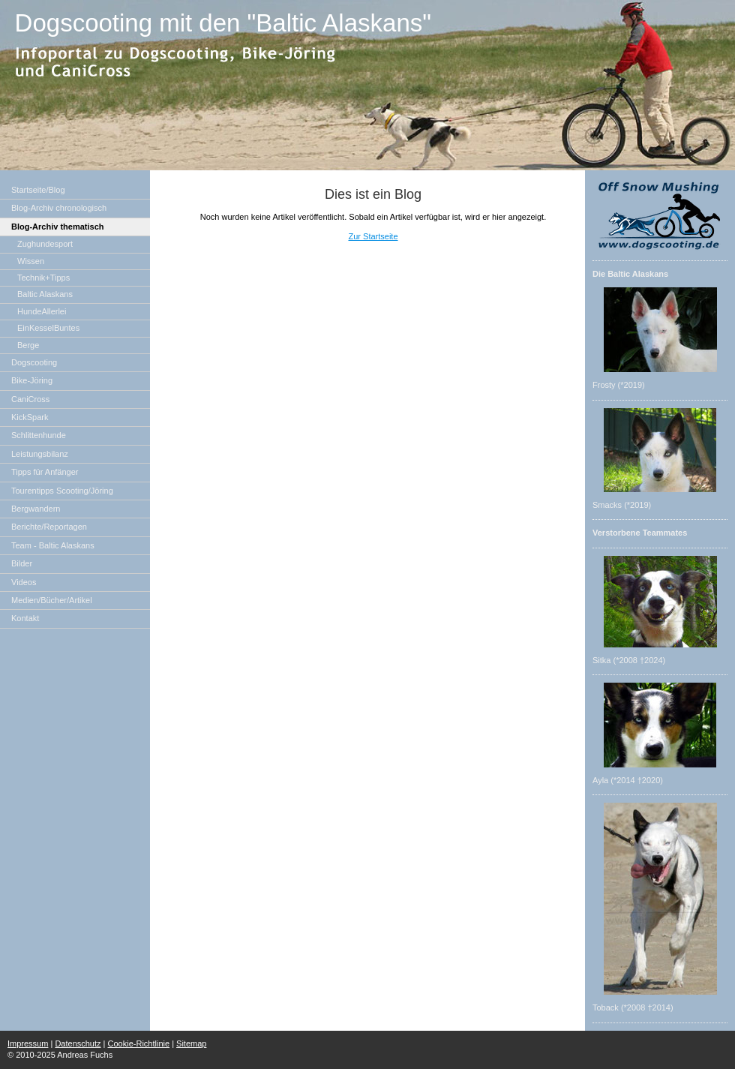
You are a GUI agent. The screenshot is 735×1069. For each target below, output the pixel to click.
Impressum (28, 1043)
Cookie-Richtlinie (139, 1043)
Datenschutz (77, 1043)
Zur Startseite (373, 236)
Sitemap (191, 1043)
